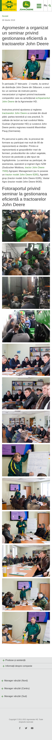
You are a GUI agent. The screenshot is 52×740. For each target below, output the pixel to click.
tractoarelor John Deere (14, 113)
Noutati (5, 16)
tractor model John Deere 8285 (21, 174)
